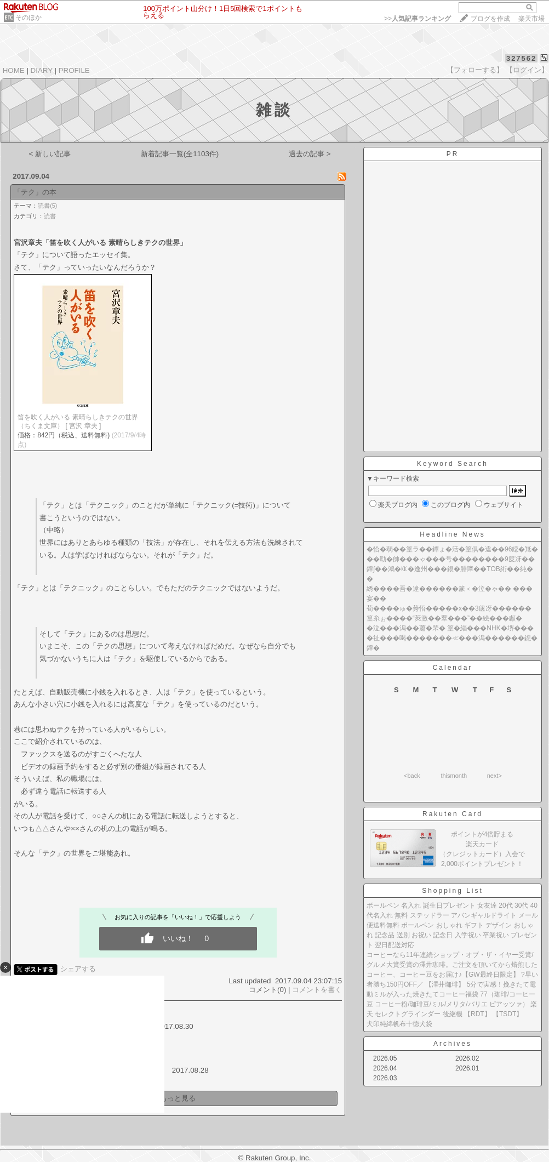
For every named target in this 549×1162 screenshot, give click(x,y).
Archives (452, 1043)
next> (494, 775)
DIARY (42, 70)
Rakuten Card (452, 814)
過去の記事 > (310, 154)
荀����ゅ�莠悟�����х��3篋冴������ (449, 608)
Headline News (452, 534)
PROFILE (74, 70)
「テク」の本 (35, 192)
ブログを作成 (490, 18)
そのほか (28, 17)
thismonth (454, 775)
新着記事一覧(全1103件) (180, 154)
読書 (50, 216)
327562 (521, 58)
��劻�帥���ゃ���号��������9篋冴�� (451, 559)
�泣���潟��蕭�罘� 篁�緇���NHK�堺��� (450, 628)
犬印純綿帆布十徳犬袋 (399, 1024)
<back (412, 775)
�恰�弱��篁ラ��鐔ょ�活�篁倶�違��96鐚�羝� (452, 549)
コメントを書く (317, 990)
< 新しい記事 (50, 154)
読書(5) (47, 205)
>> (417, 18)
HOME (14, 70)
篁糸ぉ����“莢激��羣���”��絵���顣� (444, 618)
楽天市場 (531, 18)
